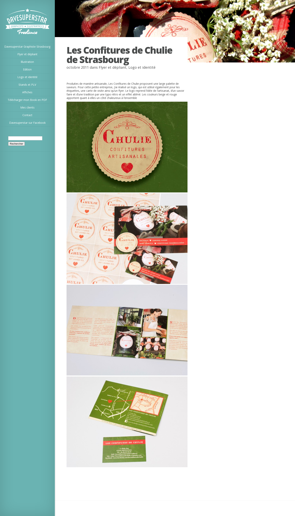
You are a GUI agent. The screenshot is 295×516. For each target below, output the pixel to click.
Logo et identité (141, 67)
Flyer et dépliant (112, 67)
